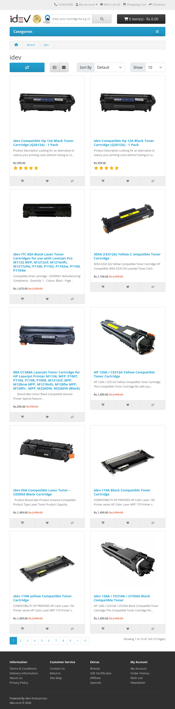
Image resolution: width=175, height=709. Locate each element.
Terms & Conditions (23, 668)
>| (85, 641)
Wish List (136, 678)
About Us (16, 678)
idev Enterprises (36, 698)
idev (46, 45)
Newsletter (137, 683)
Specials (95, 683)
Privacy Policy (19, 683)
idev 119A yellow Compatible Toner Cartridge (42, 598)
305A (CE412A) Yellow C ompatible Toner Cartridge (127, 256)
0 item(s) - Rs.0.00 (141, 19)
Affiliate (95, 678)
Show (138, 67)
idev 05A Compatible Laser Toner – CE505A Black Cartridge (41, 492)
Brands (95, 668)
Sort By (86, 67)
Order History (139, 673)
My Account (138, 668)
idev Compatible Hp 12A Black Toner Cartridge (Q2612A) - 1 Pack (43, 142)
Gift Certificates (100, 673)
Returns (55, 673)
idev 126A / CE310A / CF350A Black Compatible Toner (122, 598)
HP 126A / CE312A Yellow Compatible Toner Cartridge (124, 374)
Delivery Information (24, 673)
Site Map (56, 678)
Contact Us (57, 668)
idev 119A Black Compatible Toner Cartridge (122, 492)
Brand (31, 45)
